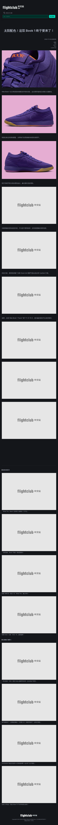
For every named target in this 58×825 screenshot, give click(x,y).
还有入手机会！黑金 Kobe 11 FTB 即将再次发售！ (15, 804)
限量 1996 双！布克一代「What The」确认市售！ (15, 593)
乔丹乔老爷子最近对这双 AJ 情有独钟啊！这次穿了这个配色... (18, 763)
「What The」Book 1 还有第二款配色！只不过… (15, 511)
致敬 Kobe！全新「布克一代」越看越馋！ (13, 634)
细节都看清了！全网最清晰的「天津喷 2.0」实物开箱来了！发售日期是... (21, 722)
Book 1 (54, 45)
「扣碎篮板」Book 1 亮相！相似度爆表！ (13, 552)
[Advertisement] (29, 451)
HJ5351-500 (53, 47)
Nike (55, 43)
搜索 (52, 16)
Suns (55, 46)
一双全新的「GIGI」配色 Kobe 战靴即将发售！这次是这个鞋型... (19, 681)
